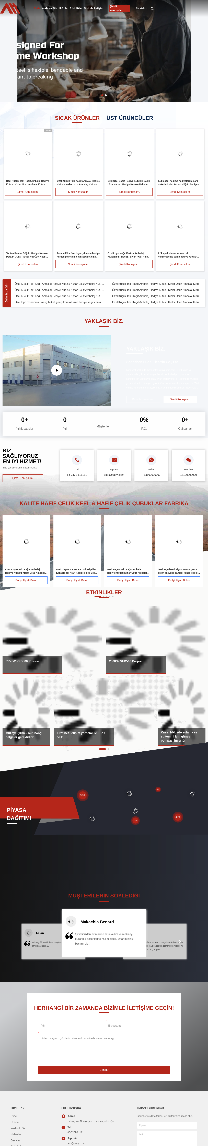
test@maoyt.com (76, 1143)
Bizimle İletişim (93, 8)
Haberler (16, 1134)
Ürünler (63, 8)
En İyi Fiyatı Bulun (26, 580)
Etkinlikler (76, 8)
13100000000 (188, 474)
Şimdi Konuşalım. (116, 8)
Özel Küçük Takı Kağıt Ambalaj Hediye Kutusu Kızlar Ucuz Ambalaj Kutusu (59, 283)
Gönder (103, 1069)
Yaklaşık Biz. (49, 8)
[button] (28, 944)
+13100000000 (151, 474)
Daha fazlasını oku (143, 399)
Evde (37, 8)
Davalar (15, 1140)
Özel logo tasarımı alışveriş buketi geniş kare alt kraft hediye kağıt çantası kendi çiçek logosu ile (59, 302)
